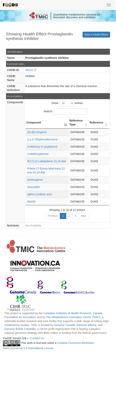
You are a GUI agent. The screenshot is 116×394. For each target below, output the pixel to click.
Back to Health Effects (96, 34)
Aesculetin (33, 187)
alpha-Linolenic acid (39, 194)
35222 (31, 70)
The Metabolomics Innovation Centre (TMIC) (73, 317)
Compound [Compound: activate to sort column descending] (33, 122)
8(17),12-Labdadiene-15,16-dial (46, 161)
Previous (53, 215)
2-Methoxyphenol (37, 154)
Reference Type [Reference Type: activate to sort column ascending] (76, 122)
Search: (65, 111)
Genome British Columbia (20, 328)
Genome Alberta (86, 325)
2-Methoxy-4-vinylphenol (42, 146)
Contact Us (37, 338)
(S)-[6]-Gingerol (36, 132)
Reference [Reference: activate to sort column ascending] (96, 122)
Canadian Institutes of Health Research (67, 313)
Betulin (31, 201)
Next (83, 215)
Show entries (67, 103)
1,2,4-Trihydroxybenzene (42, 139)
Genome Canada (64, 325)
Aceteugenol (35, 179)
